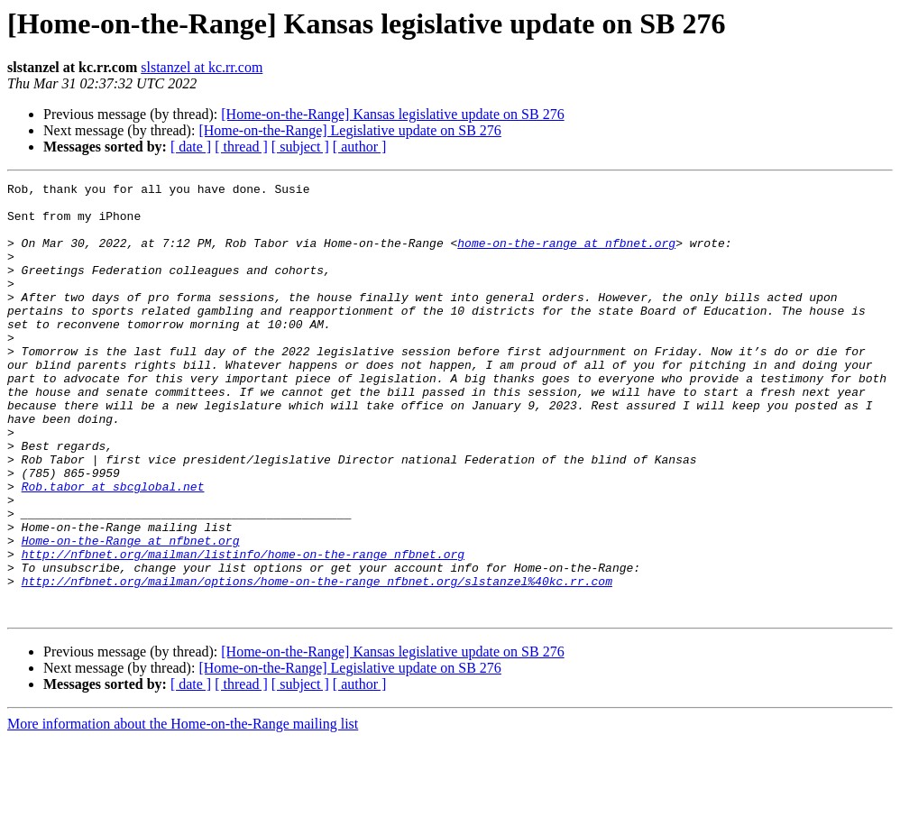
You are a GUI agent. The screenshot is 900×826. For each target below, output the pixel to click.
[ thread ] (241, 146)
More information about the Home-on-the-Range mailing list (182, 810)
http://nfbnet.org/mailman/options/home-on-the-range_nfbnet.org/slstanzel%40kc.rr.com (317, 662)
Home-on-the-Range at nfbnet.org (131, 613)
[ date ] (190, 146)
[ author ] (360, 146)
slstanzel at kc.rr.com (201, 67)
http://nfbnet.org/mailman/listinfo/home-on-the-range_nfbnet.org (243, 629)
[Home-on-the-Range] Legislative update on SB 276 (349, 130)
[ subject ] (300, 146)
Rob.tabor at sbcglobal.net (113, 548)
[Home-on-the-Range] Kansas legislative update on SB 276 (392, 114)
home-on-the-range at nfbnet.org (566, 256)
